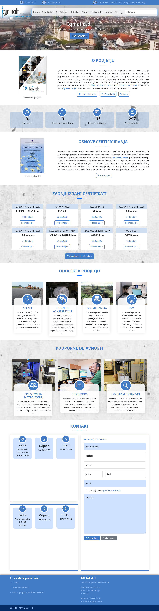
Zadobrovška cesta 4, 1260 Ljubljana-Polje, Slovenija (121, 2)
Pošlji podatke (92, 550)
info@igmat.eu (53, 2)
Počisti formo (109, 550)
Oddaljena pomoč (20, 587)
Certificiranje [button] (61, 12)
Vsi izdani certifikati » (79, 256)
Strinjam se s (106, 502)
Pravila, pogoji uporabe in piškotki (28, 592)
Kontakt (109, 12)
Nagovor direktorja (87, 94)
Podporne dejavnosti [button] (91, 12)
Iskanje (15, 582)
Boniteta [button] (124, 94)
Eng (116, 12)
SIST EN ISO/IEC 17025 (101, 85)
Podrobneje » (79, 36)
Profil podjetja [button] (108, 94)
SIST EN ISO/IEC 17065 (126, 85)
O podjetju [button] (47, 12)
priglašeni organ (69, 88)
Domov (36, 12)
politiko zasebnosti (112, 502)
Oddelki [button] (74, 12)
